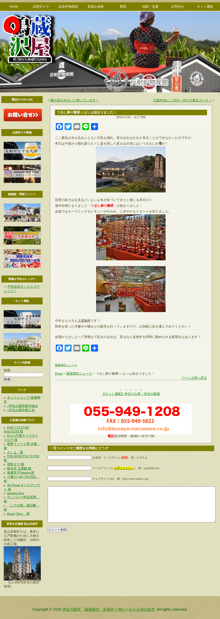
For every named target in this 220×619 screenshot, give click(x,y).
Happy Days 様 (18, 514)
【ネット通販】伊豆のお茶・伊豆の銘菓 (131, 394)
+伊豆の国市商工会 (21, 410)
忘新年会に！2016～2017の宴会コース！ (182, 100)
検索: (7, 370)
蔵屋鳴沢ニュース (66, 365)
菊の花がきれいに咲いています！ (74, 100)
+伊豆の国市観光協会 (22, 406)
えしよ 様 (15, 452)
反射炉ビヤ (41, 6)
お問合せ (177, 6)
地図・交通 (150, 6)
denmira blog (15, 493)
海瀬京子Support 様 (20, 472)
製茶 (123, 6)
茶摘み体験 (96, 6)
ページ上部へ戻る (194, 377)
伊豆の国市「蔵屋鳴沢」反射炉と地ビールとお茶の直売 (108, 609)
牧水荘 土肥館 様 (19, 468)
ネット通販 (205, 6)
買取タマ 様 (15, 464)
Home (13, 6)
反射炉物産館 (68, 6)
